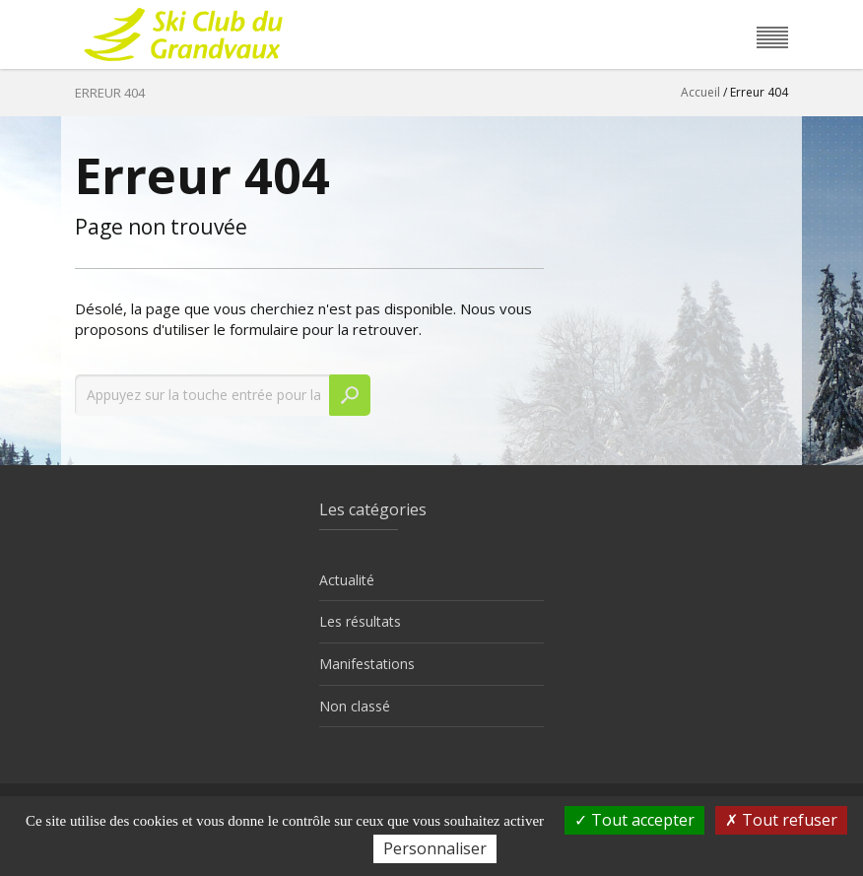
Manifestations (367, 663)
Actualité (346, 580)
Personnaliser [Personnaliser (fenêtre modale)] (435, 848)
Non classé (354, 706)
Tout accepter (634, 820)
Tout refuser (781, 820)
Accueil (700, 92)
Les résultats (360, 621)
